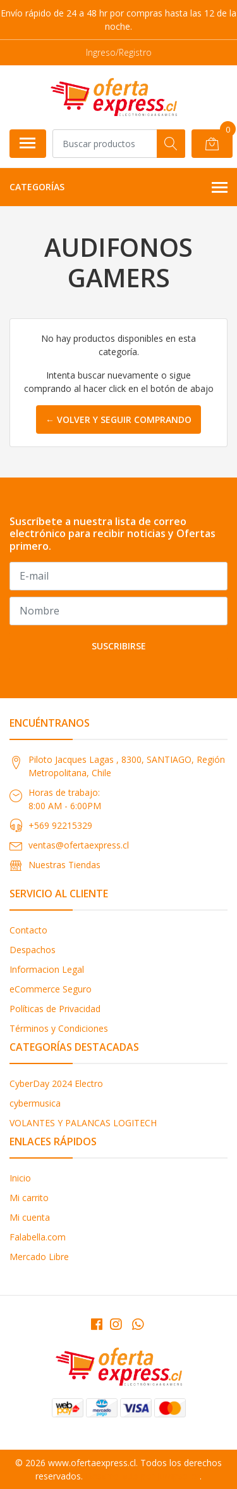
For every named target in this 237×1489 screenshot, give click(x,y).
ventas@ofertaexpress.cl (78, 845)
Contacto (28, 930)
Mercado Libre (39, 1257)
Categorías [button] (118, 188)
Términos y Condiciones (58, 1028)
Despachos (32, 950)
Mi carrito (29, 1198)
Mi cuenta (29, 1217)
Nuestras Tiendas (64, 865)
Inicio (20, 1178)
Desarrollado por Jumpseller (142, 1476)
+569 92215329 (60, 825)
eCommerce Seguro (50, 989)
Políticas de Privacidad (54, 1009)
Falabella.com (37, 1237)
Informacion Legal (46, 969)
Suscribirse (119, 646)
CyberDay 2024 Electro (56, 1083)
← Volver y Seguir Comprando (118, 419)
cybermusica (35, 1103)
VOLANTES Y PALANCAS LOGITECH (83, 1123)
